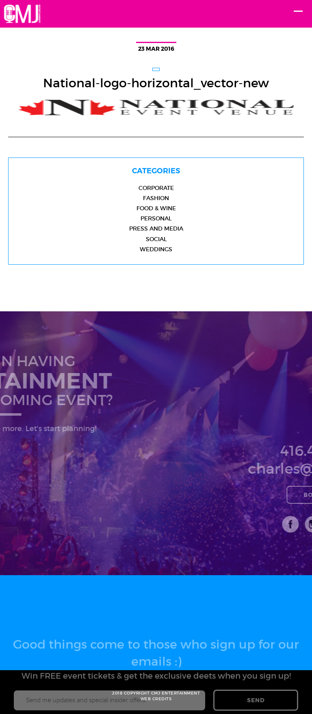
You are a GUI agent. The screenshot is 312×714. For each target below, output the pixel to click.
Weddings (156, 249)
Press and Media (156, 228)
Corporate (156, 188)
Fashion (156, 198)
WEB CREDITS (156, 698)
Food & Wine (156, 208)
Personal (156, 218)
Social (156, 239)
